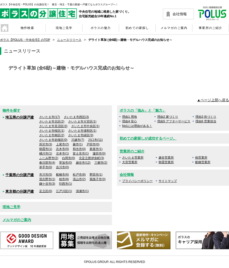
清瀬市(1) (82, 191)
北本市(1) (62, 153)
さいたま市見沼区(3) (53, 126)
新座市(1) (96, 149)
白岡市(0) (68, 158)
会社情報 (180, 14)
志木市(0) (62, 149)
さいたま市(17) (49, 117)
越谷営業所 (166, 157)
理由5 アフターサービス (173, 121)
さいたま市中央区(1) (85, 126)
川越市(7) (77, 140)
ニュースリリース (69, 40)
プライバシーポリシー (137, 181)
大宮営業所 (129, 162)
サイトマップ (168, 181)
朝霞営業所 (166, 162)
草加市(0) (65, 162)
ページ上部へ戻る (215, 100)
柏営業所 (201, 157)
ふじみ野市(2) (48, 158)
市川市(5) (45, 174)
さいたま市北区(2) (51, 121)
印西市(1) (65, 184)
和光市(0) (79, 149)
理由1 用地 (129, 117)
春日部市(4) (47, 162)
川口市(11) (95, 140)
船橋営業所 (202, 162)
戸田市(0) (93, 144)
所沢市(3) (45, 144)
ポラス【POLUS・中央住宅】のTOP (25, 40)
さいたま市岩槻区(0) (53, 140)
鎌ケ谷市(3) (47, 184)
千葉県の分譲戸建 (19, 175)
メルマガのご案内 (17, 220)
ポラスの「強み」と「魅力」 (143, 110)
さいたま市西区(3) (76, 117)
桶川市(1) (45, 153)
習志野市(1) (47, 179)
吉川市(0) (62, 167)
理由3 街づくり (205, 117)
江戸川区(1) (64, 191)
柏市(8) (64, 179)
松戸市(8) (79, 174)
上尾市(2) (62, 144)
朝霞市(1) (45, 149)
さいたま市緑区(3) (80, 135)
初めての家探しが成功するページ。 (148, 138)
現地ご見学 (11, 207)
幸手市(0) (45, 167)
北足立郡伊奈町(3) (91, 158)
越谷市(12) (83, 162)
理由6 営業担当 (205, 121)
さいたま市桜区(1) (51, 130)
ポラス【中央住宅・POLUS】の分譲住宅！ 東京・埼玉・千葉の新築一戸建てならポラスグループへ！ (59, 4)
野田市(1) (96, 174)
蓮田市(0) (99, 153)
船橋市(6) (62, 174)
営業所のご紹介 (132, 151)
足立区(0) (45, 191)
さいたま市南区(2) (51, 135)
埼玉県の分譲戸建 (19, 117)
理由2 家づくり (167, 117)
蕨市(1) (78, 144)
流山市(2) (79, 179)
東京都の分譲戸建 (19, 191)
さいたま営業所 (133, 157)
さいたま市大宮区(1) (82, 121)
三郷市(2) (100, 162)
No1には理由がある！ (137, 126)
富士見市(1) (81, 153)
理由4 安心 (129, 121)
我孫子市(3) (98, 179)
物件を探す (11, 110)
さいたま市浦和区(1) (82, 130)
